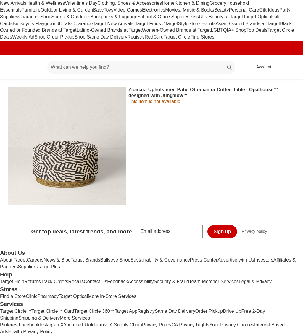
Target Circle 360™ (94, 311)
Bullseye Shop (115, 259)
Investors (263, 259)
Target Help (12, 281)
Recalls (76, 281)
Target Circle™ (15, 311)
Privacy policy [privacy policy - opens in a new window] (257, 232)
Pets (194, 16)
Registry (136, 36)
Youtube (72, 324)
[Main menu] (33, 67)
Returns (32, 281)
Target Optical (257, 16)
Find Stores (202, 36)
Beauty (221, 9)
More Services (75, 317)
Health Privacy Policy (30, 331)
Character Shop (34, 16)
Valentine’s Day (81, 3)
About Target (13, 259)
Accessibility (141, 281)
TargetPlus (49, 266)
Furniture (31, 9)
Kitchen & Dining (192, 3)
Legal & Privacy (255, 281)
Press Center (203, 259)
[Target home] (13, 67)
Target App (126, 311)
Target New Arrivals (114, 23)
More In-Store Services (112, 296)
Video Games (127, 9)
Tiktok (87, 324)
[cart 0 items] (290, 67)
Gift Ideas (269, 9)
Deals (65, 23)
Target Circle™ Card (52, 311)
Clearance (82, 23)
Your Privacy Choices (231, 324)
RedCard (154, 36)
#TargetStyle (175, 23)
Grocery (217, 3)
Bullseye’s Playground (36, 23)
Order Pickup (209, 311)
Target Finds (148, 23)
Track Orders (54, 281)
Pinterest (9, 324)
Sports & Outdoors (70, 16)
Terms (99, 324)
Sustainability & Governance (160, 259)
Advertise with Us (235, 259)
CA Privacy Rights (190, 324)
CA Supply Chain (124, 324)
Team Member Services (214, 281)
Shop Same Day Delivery (100, 36)
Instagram (49, 324)
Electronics (153, 9)
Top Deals (256, 30)
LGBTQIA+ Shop (228, 30)
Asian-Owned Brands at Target (248, 23)
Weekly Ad (23, 36)
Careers (35, 259)
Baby (98, 9)
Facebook (29, 324)
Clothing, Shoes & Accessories (129, 3)
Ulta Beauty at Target (221, 16)
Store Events (202, 23)
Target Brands (85, 259)
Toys (108, 9)
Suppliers (28, 266)
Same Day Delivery (175, 311)
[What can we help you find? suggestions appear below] (141, 67)
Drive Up (232, 311)
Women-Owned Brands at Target (176, 30)
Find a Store (13, 296)
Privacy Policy (157, 324)
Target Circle (177, 36)
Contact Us (95, 281)
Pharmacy (48, 296)
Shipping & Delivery (39, 317)
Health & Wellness (45, 3)
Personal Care (244, 9)
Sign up (222, 231)
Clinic (31, 296)
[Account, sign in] (260, 67)
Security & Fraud (171, 281)
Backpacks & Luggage (113, 16)
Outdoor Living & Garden (67, 9)
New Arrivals (13, 3)
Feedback (117, 281)
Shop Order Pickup (54, 36)
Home (168, 3)
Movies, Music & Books (189, 9)
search (229, 67)
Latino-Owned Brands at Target (109, 30)
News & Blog (57, 259)
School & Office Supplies (163, 16)
